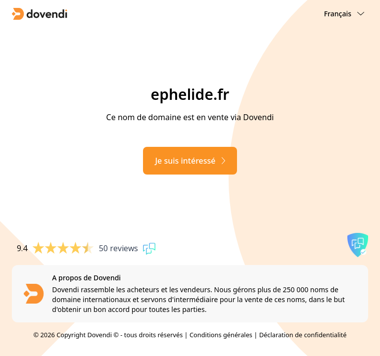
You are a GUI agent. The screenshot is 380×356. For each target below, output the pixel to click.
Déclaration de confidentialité (303, 334)
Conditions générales (221, 334)
